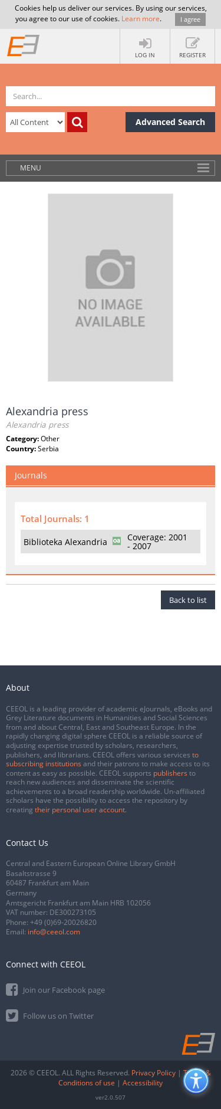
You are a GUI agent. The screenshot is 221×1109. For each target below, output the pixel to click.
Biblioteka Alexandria (65, 541)
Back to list (188, 600)
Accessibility (143, 1083)
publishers (170, 773)
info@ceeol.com (54, 932)
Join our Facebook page (55, 989)
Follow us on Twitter (50, 1015)
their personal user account (80, 810)
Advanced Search (170, 121)
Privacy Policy (153, 1073)
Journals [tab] (31, 475)
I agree (190, 19)
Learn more (140, 19)
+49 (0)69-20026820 (63, 922)
